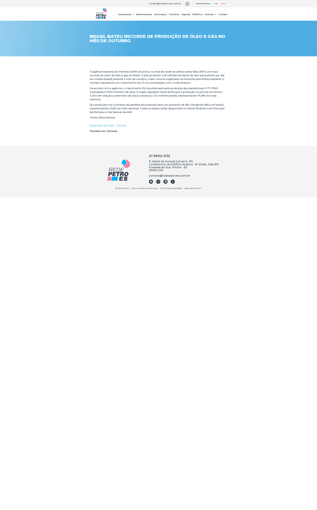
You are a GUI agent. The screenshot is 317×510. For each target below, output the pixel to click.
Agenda (186, 14)
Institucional (126, 14)
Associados (160, 14)
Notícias (210, 14)
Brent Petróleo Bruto (203, 4)
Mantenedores (144, 14)
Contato (223, 14)
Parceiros (174, 14)
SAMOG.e (197, 14)
